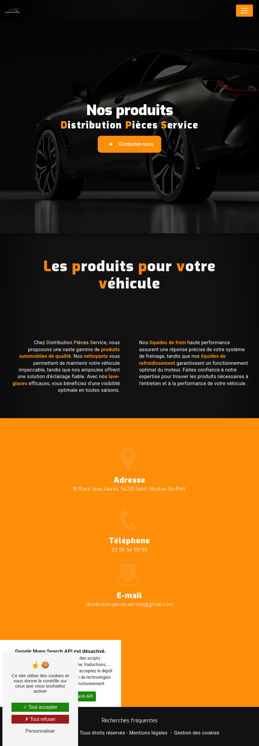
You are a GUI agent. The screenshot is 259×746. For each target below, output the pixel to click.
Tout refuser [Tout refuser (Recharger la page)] (40, 719)
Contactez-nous (129, 144)
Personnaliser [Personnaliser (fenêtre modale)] (40, 731)
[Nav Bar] (244, 11)
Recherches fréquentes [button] (130, 720)
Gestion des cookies (196, 733)
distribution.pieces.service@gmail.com (129, 596)
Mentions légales (148, 733)
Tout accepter (40, 707)
